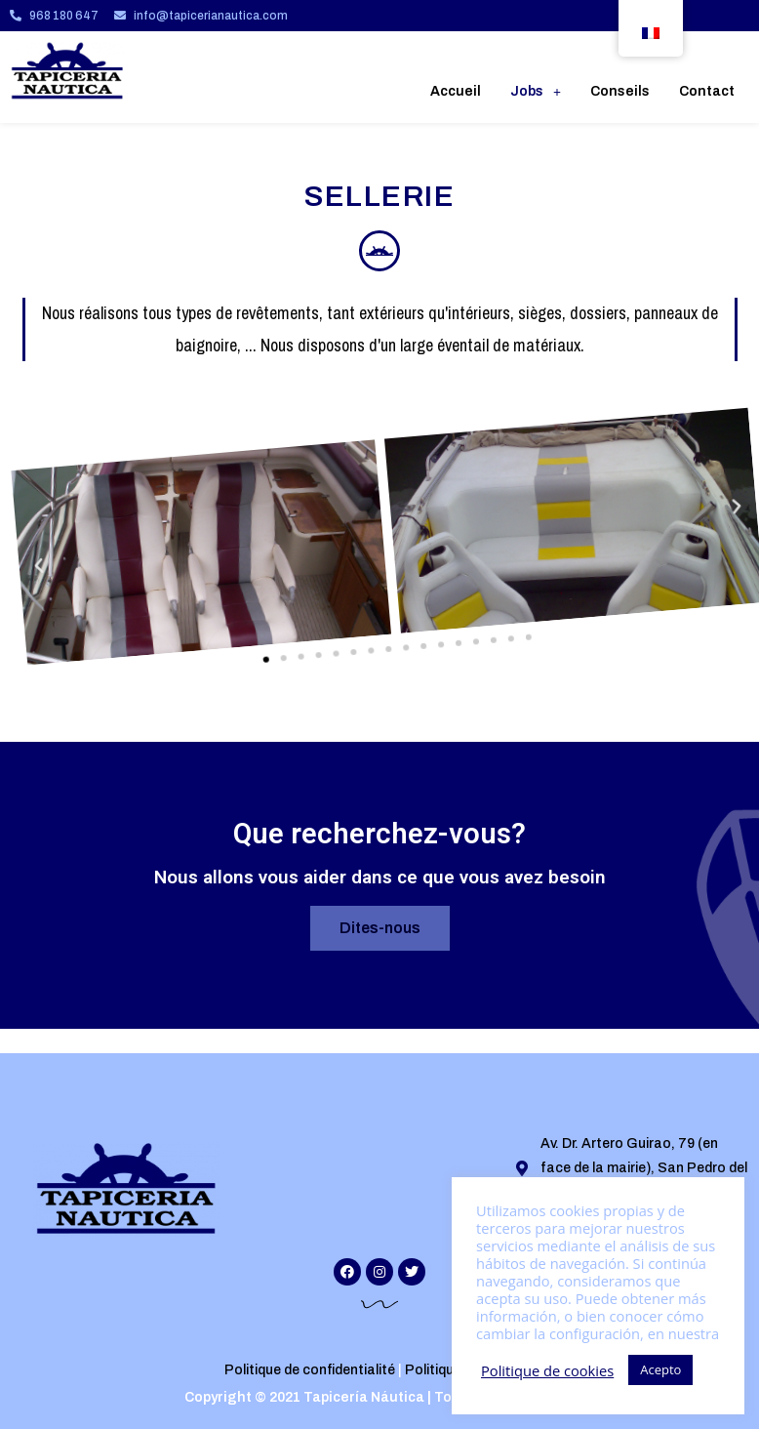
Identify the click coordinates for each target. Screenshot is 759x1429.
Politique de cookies (547, 1370)
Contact (707, 91)
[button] (245, 647)
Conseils (620, 91)
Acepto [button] (660, 1369)
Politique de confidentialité (309, 1370)
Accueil (455, 91)
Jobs (535, 91)
